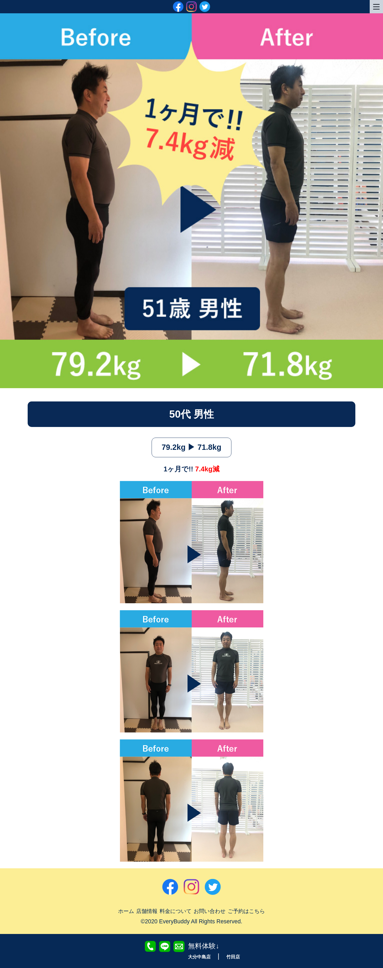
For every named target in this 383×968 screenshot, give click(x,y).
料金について (173, 911)
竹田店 (234, 956)
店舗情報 (141, 911)
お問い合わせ (211, 911)
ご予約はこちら (253, 911)
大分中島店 (198, 956)
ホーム (118, 911)
